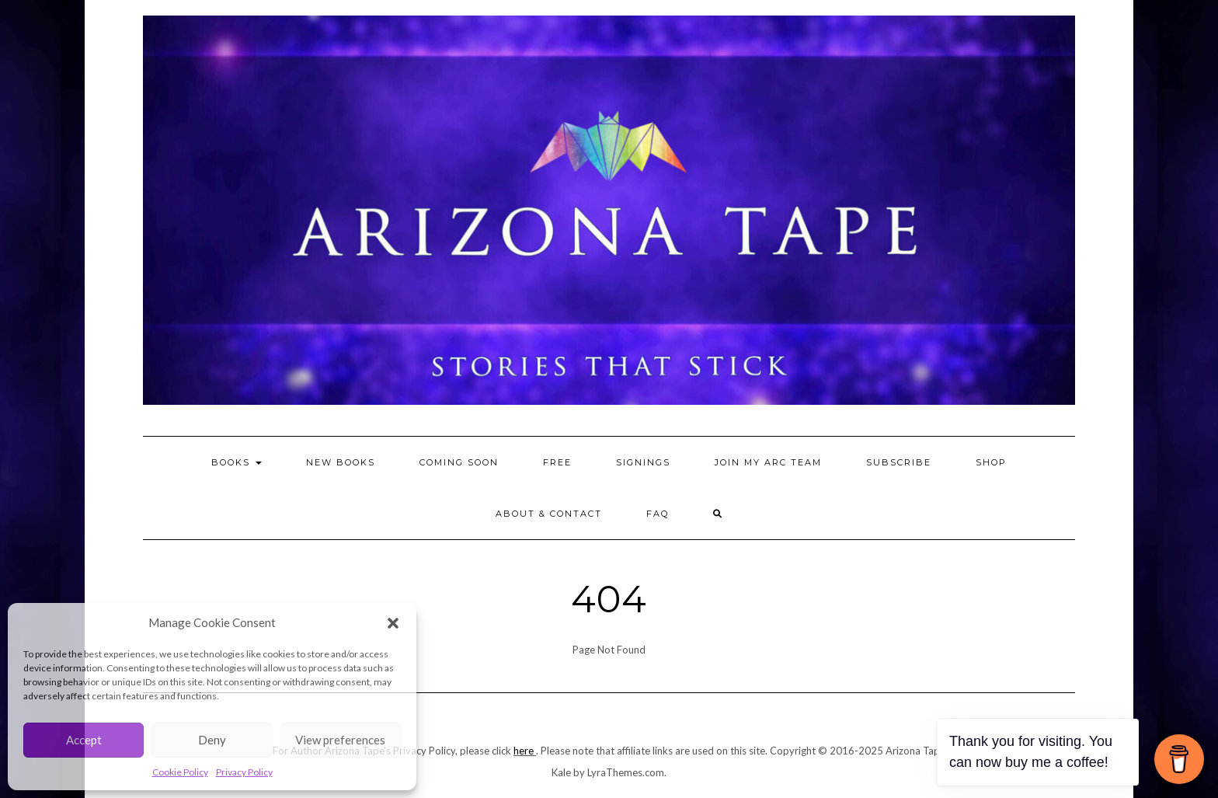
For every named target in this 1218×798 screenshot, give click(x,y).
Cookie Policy (180, 772)
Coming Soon (459, 462)
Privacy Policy (244, 772)
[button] (393, 623)
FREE (557, 462)
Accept (84, 740)
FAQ (657, 513)
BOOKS (236, 462)
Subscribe (898, 462)
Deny (212, 740)
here (523, 750)
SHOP (991, 462)
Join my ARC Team (768, 462)
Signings (643, 462)
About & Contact (549, 513)
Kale (561, 772)
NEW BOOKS (340, 462)
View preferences (340, 740)
